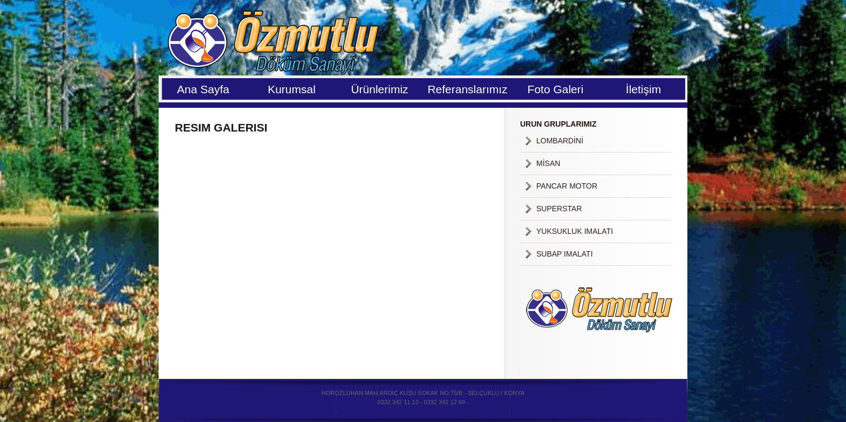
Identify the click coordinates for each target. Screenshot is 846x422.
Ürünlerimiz (379, 89)
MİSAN (548, 163)
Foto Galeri (556, 89)
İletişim (643, 89)
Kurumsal (292, 89)
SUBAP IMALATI (564, 254)
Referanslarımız (467, 89)
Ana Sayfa (203, 89)
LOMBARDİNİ (559, 140)
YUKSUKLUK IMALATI (574, 231)
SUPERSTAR (559, 208)
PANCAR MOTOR (566, 186)
